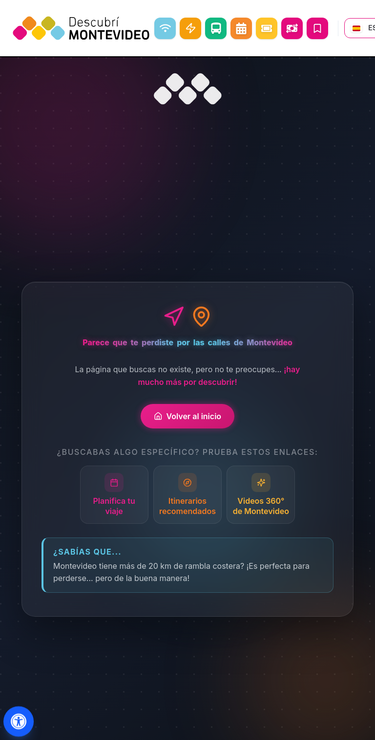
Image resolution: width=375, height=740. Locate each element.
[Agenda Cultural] (241, 28)
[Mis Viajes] (317, 28)
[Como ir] (216, 28)
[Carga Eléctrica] (190, 28)
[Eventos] (266, 28)
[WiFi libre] (165, 28)
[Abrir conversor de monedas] (292, 28)
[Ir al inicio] (187, 89)
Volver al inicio (187, 416)
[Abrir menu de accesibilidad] (18, 721)
